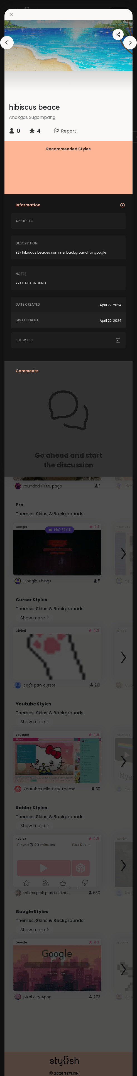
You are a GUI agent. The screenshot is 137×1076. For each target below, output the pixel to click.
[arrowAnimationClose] (7, 43)
